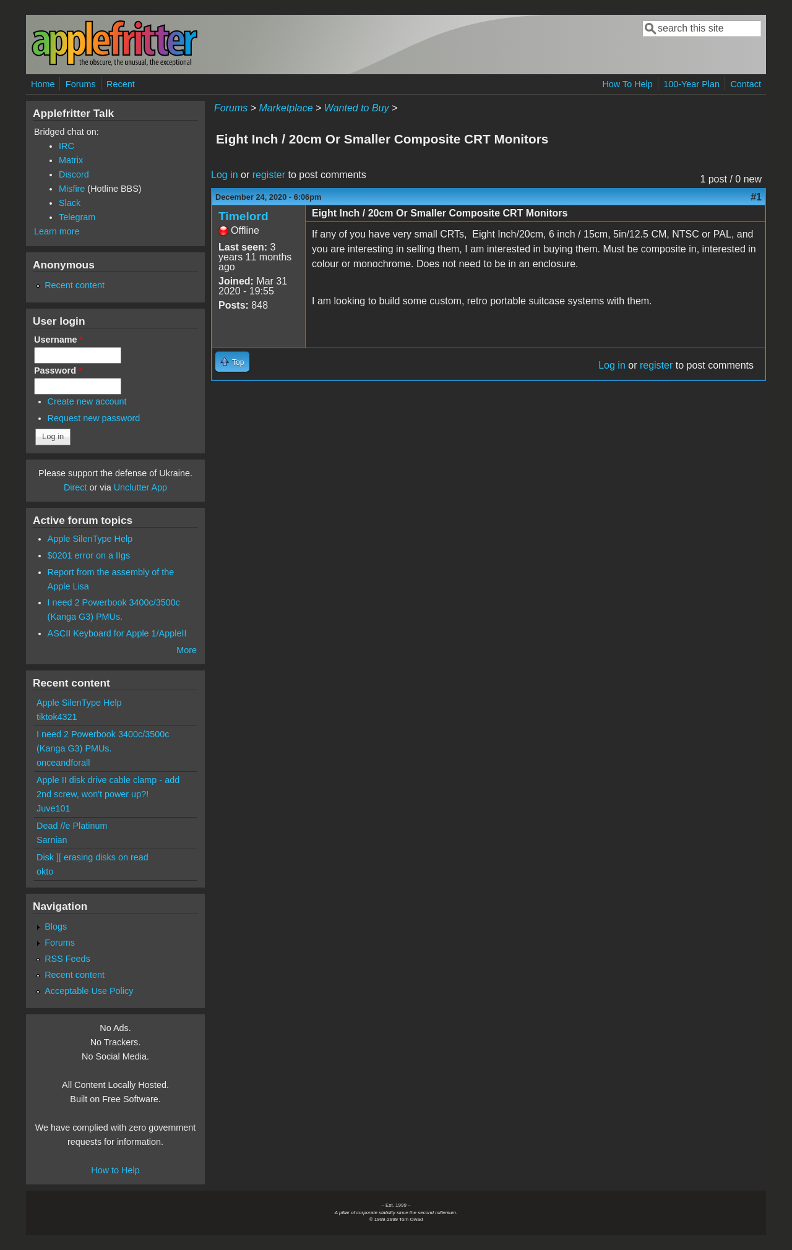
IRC (66, 146)
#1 (756, 197)
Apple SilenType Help (90, 539)
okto (45, 871)
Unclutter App (140, 487)
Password (58, 370)
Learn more (57, 231)
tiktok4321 (57, 717)
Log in (224, 174)
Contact (745, 84)
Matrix (71, 160)
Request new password (94, 418)
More (186, 650)
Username (58, 340)
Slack (69, 203)
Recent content (75, 285)
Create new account (87, 401)
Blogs (56, 926)
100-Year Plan (691, 84)
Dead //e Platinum (72, 826)
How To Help (627, 84)
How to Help (115, 1170)
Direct (75, 487)
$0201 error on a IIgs (89, 555)
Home (42, 84)
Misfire (72, 189)
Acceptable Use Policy (89, 991)
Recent (120, 84)
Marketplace (285, 108)
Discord (74, 174)
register (268, 174)
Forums (81, 84)
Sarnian (52, 840)
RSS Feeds (67, 959)
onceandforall (63, 763)
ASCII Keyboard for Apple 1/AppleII (117, 633)
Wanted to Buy (356, 108)
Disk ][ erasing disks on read (92, 857)
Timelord (243, 216)
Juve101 (53, 808)
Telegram (77, 217)
